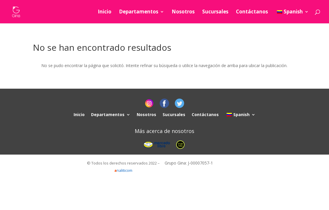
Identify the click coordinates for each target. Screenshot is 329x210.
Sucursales (215, 12)
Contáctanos (252, 12)
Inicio (104, 12)
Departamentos (138, 12)
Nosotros (183, 12)
